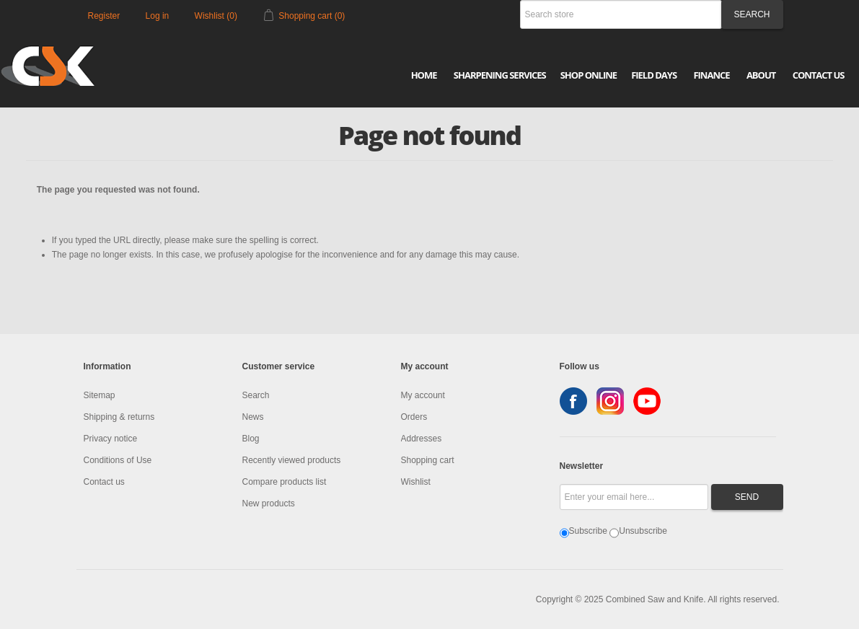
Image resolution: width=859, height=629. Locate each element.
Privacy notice (111, 439)
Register (104, 16)
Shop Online (588, 75)
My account (423, 395)
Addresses (421, 439)
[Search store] (621, 14)
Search (256, 395)
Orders (414, 417)
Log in (157, 16)
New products (268, 503)
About (760, 75)
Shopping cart (427, 460)
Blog (251, 439)
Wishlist (416, 482)
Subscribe (588, 531)
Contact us (104, 482)
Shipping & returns (119, 417)
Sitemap (99, 395)
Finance (711, 75)
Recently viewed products (291, 460)
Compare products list (284, 482)
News (253, 417)
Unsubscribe (643, 531)
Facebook (573, 401)
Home (424, 75)
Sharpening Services (500, 75)
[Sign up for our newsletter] (634, 497)
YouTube (647, 401)
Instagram (610, 401)
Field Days (654, 75)
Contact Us (819, 75)
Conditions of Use (118, 460)
